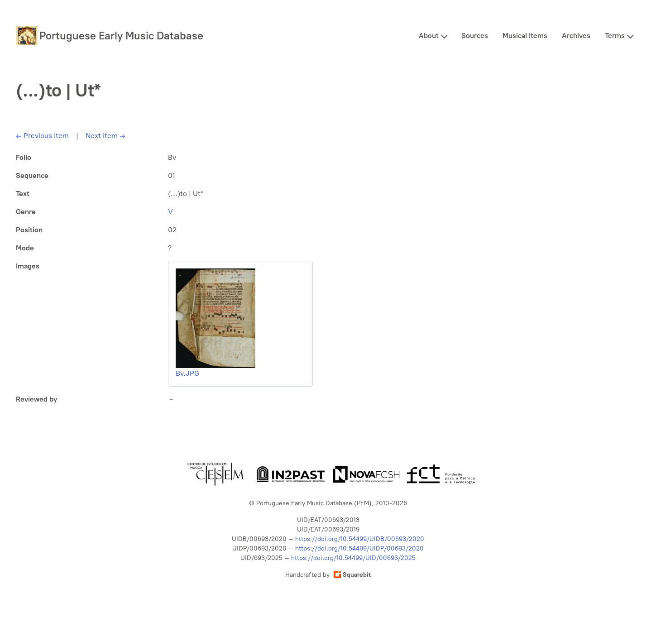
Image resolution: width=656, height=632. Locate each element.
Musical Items (525, 35)
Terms (615, 35)
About (429, 35)
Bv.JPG (187, 373)
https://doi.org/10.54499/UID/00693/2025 (353, 558)
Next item (105, 135)
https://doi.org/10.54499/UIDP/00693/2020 (359, 548)
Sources (474, 35)
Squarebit (352, 575)
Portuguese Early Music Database (121, 35)
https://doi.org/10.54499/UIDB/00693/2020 (359, 539)
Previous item (42, 135)
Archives (576, 35)
